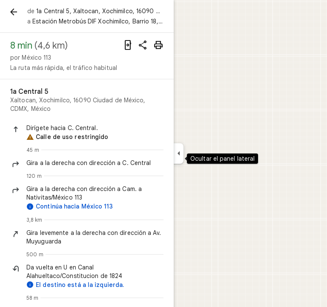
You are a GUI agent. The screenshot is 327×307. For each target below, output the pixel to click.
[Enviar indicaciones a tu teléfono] (128, 45)
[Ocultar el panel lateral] (179, 153)
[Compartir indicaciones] (143, 45)
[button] (95, 128)
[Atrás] (14, 12)
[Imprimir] (158, 45)
